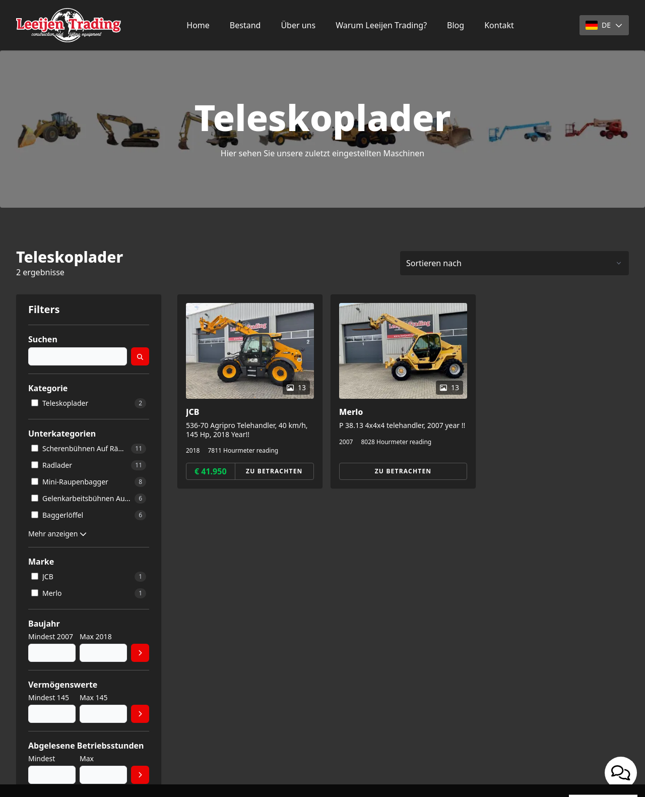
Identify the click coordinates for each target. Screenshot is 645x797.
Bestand (245, 25)
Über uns (298, 25)
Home (198, 25)
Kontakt (499, 25)
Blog (455, 25)
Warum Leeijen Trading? (381, 25)
